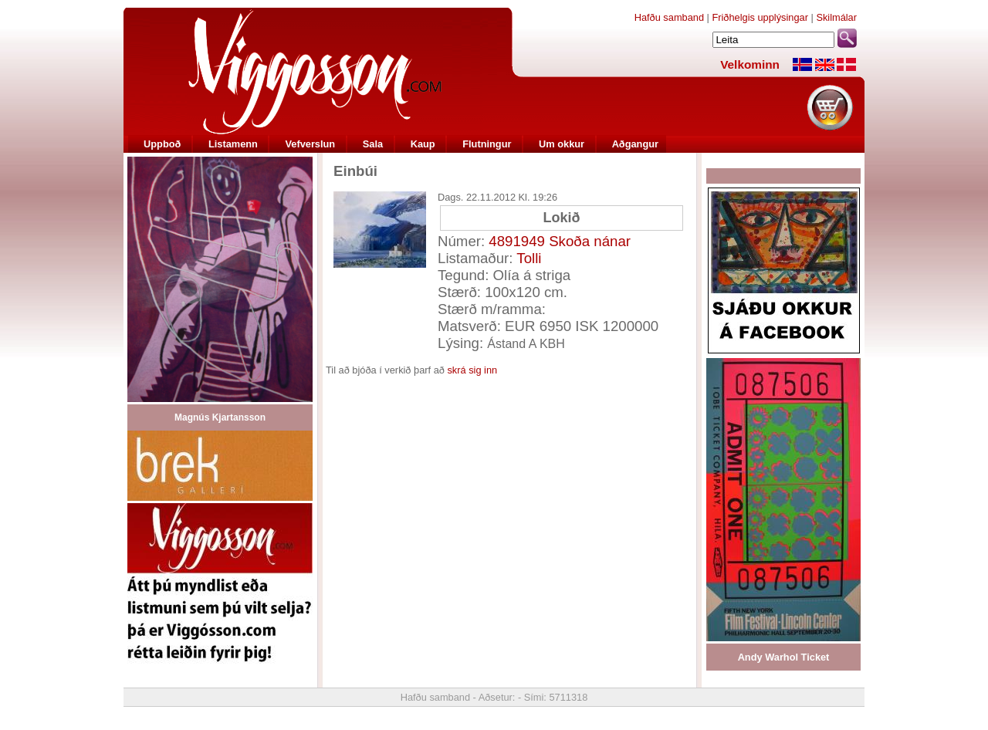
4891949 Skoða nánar (560, 241)
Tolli (528, 258)
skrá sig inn (472, 370)
